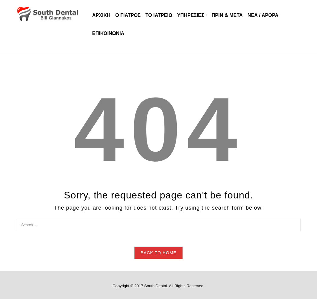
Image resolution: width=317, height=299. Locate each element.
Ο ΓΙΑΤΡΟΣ (128, 15)
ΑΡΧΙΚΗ (101, 15)
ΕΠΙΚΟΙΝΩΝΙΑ (108, 33)
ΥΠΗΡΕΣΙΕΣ (190, 15)
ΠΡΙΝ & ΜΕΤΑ (227, 15)
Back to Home (158, 252)
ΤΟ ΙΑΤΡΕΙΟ (158, 15)
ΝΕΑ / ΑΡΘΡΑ (262, 15)
